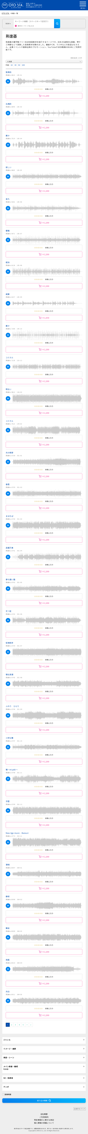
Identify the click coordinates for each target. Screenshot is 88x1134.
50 (19, 65)
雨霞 (8, 959)
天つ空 (8, 611)
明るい (10, 389)
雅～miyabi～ (12, 769)
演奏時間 (6, 1094)
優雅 (8, 230)
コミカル (9, 357)
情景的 (8, 72)
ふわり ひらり (12, 706)
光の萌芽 (9, 452)
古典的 (8, 103)
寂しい (8, 167)
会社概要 (44, 1114)
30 (15, 65)
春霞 (8, 484)
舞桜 (8, 928)
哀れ (8, 199)
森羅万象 (9, 547)
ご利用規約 (44, 1117)
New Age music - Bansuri (17, 833)
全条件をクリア (79, 1109)
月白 (8, 991)
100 (23, 65)
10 (12, 65)
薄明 (8, 864)
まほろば (9, 516)
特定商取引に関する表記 (44, 1120)
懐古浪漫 (9, 674)
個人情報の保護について (44, 1123)
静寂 (8, 896)
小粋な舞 (9, 737)
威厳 (8, 294)
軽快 (8, 262)
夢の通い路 (10, 579)
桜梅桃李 (9, 642)
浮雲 (8, 801)
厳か (8, 135)
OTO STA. (6, 13)
